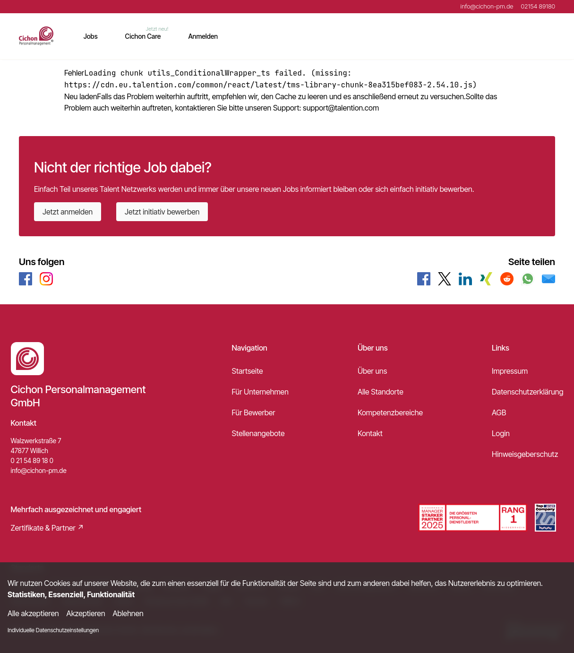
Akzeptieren (86, 613)
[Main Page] (36, 35)
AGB (499, 412)
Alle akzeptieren (33, 613)
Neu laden (80, 96)
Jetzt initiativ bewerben (162, 211)
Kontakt (370, 433)
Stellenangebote (258, 433)
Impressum (510, 371)
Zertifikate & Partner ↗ (48, 528)
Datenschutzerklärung (527, 391)
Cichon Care (143, 36)
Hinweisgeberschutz (525, 454)
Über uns (372, 371)
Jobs (91, 36)
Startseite (247, 371)
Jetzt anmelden (68, 211)
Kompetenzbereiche (390, 412)
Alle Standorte (380, 391)
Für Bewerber (253, 412)
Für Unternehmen (260, 391)
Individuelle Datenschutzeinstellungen (53, 630)
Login (501, 433)
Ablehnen (128, 613)
